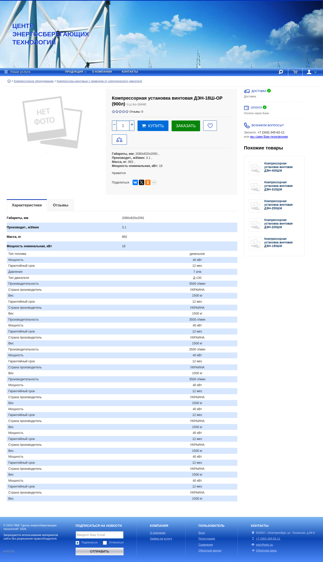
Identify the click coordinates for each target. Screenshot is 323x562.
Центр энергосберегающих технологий (46, 34)
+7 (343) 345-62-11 (268, 538)
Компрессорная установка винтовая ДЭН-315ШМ (278, 186)
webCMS (9, 551)
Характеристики (27, 205)
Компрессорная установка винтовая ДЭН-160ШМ (278, 242)
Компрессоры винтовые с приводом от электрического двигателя (99, 81)
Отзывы (60, 205)
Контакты (130, 71)
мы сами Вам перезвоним (269, 136)
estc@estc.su (264, 544)
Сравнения (206, 544)
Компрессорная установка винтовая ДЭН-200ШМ (278, 223)
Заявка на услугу (161, 538)
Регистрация (207, 538)
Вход (202, 532)
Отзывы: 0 (136, 111)
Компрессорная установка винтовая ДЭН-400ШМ (278, 167)
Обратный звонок (210, 550)
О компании (102, 71)
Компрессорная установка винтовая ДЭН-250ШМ (278, 204)
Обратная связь (264, 550)
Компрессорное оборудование (34, 81)
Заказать (186, 126)
